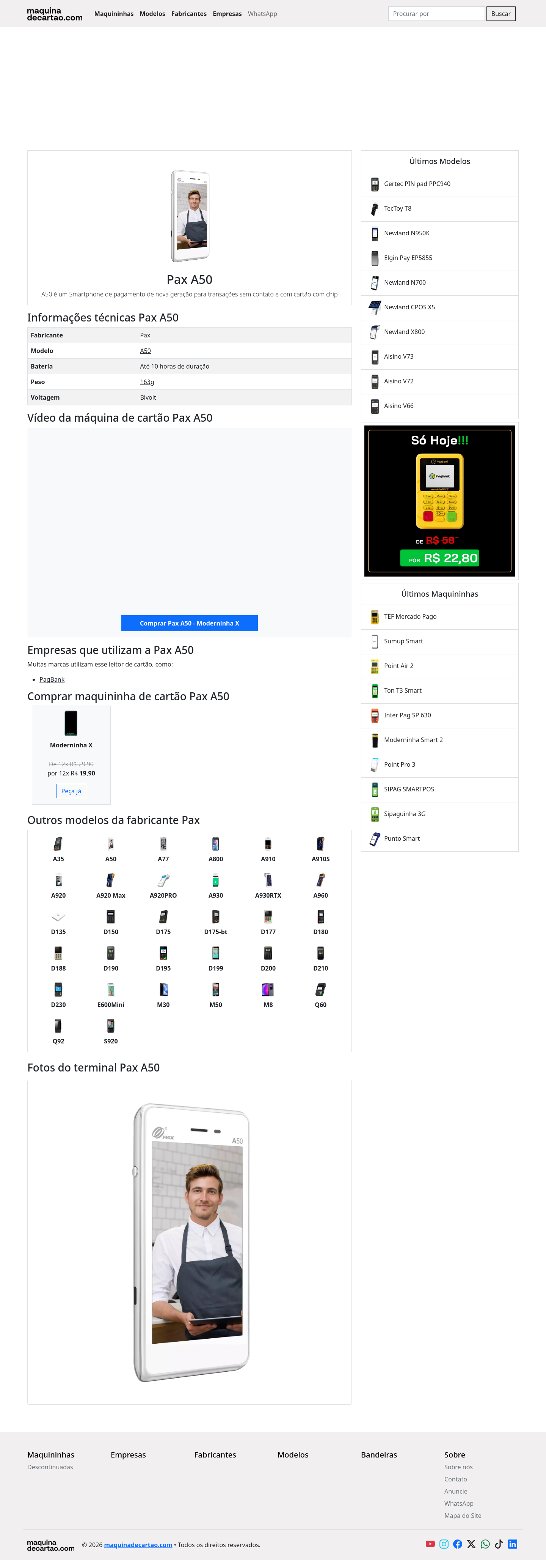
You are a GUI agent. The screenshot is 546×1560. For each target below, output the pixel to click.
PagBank (51, 679)
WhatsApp (262, 13)
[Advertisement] (273, 84)
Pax (145, 335)
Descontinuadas (50, 1467)
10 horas (163, 366)
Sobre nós (458, 1467)
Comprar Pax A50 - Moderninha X (189, 623)
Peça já (71, 791)
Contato (455, 1479)
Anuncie (456, 1491)
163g (147, 382)
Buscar (501, 13)
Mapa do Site (463, 1515)
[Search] (436, 13)
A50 (145, 351)
